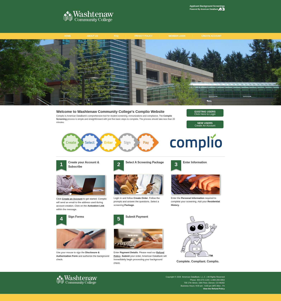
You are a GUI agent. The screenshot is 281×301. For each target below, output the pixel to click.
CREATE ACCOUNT (211, 36)
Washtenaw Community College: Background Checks (88, 16)
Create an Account (72, 198)
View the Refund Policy (214, 289)
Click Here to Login (205, 113)
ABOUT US (92, 36)
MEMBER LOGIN (176, 36)
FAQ (116, 36)
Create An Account (205, 124)
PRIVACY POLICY (143, 36)
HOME (67, 36)
